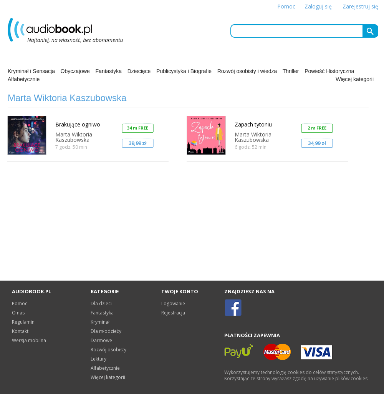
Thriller (291, 71)
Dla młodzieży (106, 331)
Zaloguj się (318, 6)
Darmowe (101, 340)
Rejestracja (173, 312)
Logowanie (173, 303)
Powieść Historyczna (329, 71)
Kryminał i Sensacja (31, 71)
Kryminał (100, 322)
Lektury (98, 359)
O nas (18, 312)
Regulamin (23, 322)
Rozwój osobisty (108, 349)
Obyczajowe (75, 71)
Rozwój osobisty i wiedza (247, 71)
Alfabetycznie (24, 79)
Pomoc (286, 6)
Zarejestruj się (360, 6)
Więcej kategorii (355, 79)
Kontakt (20, 331)
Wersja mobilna (29, 340)
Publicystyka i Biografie (184, 71)
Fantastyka (109, 71)
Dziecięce (139, 71)
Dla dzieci (101, 303)
